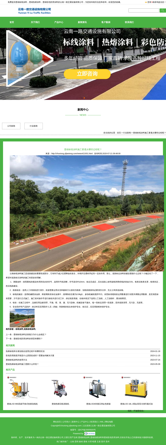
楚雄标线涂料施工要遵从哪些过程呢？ (149, 133)
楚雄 (85, 441)
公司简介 (66, 422)
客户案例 (105, 22)
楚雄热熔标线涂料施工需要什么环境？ (22, 364)
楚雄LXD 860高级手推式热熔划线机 (22, 404)
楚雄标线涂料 (21, 2)
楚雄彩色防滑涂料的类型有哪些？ (28, 338)
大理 (90, 441)
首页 (12, 22)
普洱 (103, 441)
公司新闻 (11, 126)
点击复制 (87, 425)
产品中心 (58, 22)
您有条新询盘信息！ (155, 2)
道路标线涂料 (29, 329)
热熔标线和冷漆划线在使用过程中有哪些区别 (25, 351)
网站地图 (109, 422)
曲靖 (81, 441)
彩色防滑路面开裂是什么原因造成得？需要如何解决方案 (30, 355)
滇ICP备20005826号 (87, 430)
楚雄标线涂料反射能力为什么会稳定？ (30, 334)
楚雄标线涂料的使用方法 (16, 360)
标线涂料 (19, 329)
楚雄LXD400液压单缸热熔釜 (98, 404)
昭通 (94, 441)
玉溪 (99, 441)
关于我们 (35, 22)
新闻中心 (75, 422)
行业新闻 (33, 126)
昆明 (76, 441)
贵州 (107, 441)
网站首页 (57, 422)
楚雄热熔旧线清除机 (60, 404)
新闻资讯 (82, 22)
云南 (72, 441)
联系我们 (129, 22)
